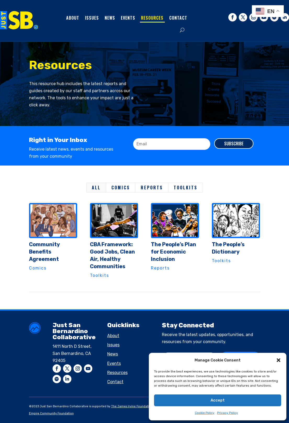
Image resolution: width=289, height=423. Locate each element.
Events (128, 18)
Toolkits (185, 187)
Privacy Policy (227, 413)
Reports (152, 187)
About (72, 18)
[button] (278, 360)
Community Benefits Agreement (44, 251)
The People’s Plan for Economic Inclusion (173, 251)
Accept (218, 400)
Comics (120, 187)
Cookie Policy (204, 413)
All (96, 187)
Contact (178, 18)
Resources (152, 18)
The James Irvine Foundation (132, 406)
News (110, 18)
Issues (92, 18)
